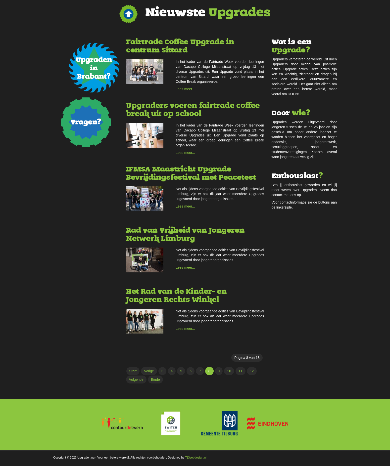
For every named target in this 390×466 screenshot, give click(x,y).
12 (252, 371)
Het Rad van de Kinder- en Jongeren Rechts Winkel (176, 295)
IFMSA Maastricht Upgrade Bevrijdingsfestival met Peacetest (191, 173)
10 (229, 371)
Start (133, 371)
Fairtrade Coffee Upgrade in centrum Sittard (180, 46)
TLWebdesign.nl (195, 457)
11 (241, 371)
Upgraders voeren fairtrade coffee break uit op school (193, 109)
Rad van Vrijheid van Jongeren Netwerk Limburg (185, 234)
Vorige (149, 371)
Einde (155, 379)
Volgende (136, 379)
